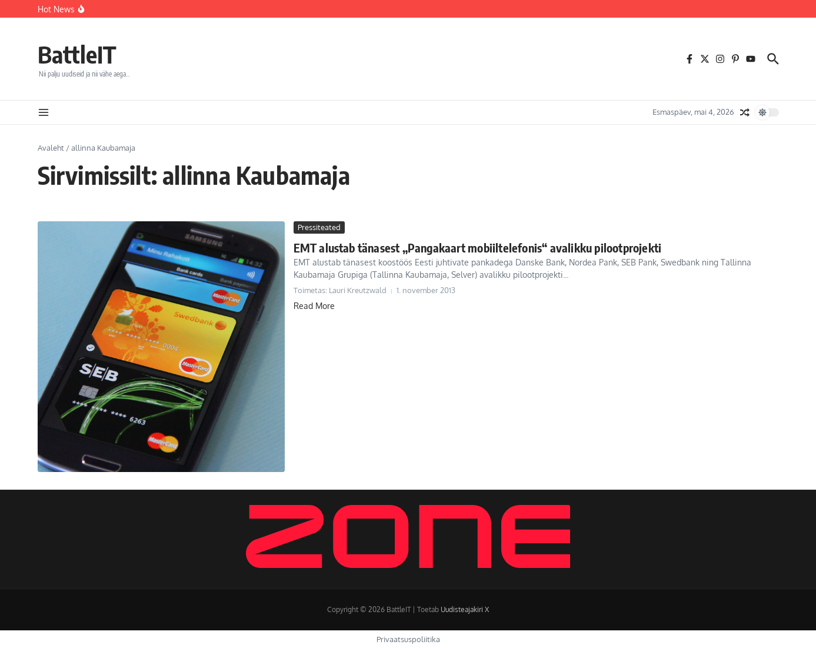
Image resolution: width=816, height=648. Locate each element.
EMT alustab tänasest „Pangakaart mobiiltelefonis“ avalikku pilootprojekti (478, 247)
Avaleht (51, 147)
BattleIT (77, 54)
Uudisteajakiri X (465, 609)
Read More (314, 306)
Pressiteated (319, 227)
